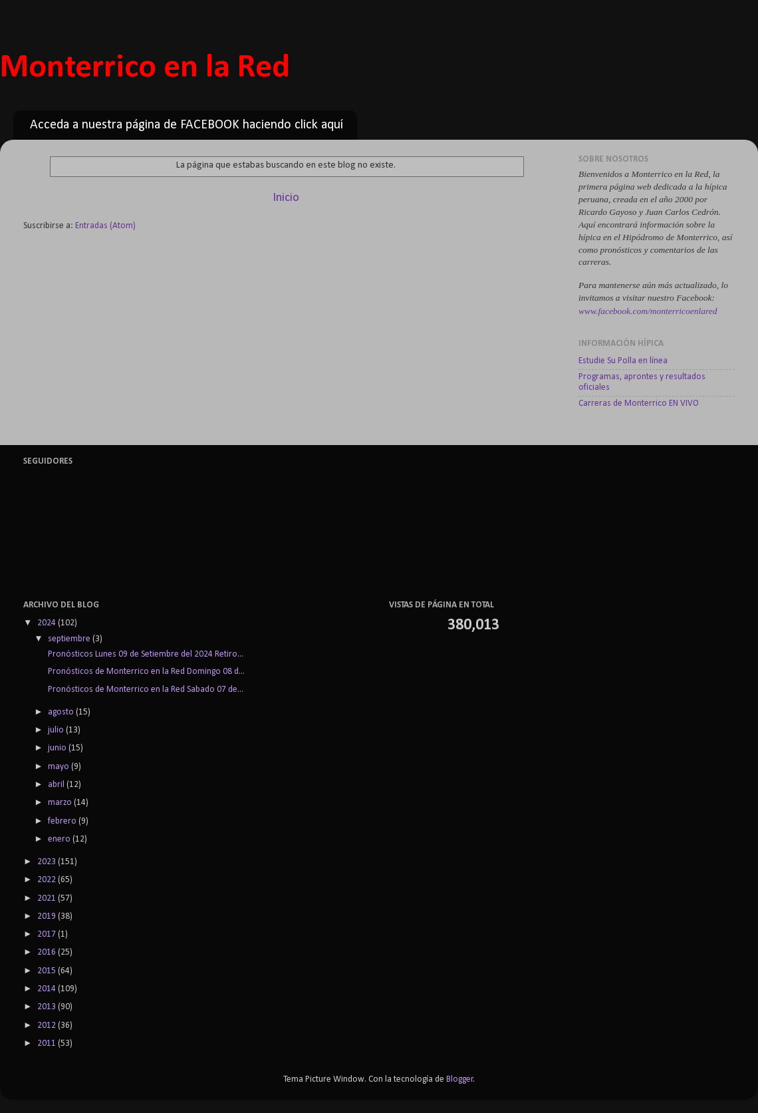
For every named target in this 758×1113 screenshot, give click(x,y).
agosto (62, 712)
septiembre (70, 639)
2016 (47, 952)
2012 (47, 1025)
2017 (47, 934)
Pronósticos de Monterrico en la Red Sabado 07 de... (144, 689)
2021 (47, 898)
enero (60, 839)
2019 (47, 916)
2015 (47, 971)
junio (58, 748)
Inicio (286, 198)
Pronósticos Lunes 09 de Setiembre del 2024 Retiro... (144, 654)
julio (57, 730)
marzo (61, 802)
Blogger (459, 1079)
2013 (47, 1007)
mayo (59, 766)
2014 (47, 989)
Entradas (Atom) (105, 226)
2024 (47, 623)
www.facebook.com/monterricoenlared (647, 311)
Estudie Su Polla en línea (623, 361)
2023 (47, 862)
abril (57, 784)
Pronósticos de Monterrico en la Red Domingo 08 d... (145, 671)
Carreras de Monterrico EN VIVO (638, 403)
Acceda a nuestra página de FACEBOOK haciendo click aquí (186, 125)
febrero (63, 821)
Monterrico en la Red (145, 68)
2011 (47, 1043)
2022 (47, 879)
